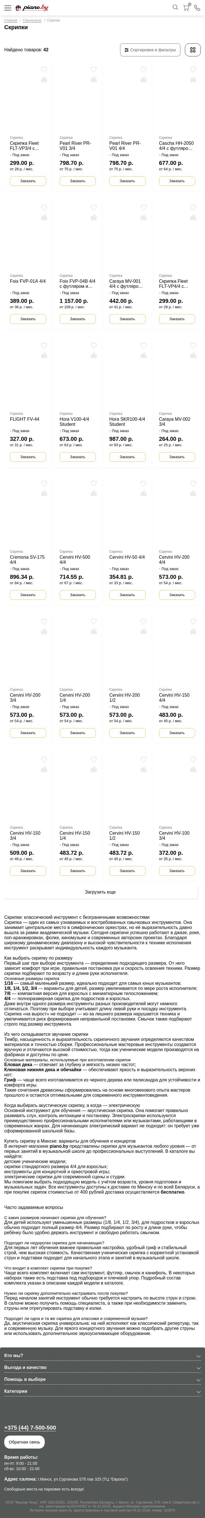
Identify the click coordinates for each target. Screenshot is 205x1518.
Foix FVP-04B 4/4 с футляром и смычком (77, 284)
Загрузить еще (100, 892)
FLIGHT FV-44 (24, 419)
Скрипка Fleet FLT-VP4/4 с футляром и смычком (173, 284)
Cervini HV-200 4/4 (174, 560)
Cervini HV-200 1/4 (75, 698)
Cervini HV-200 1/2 (124, 698)
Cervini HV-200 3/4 (25, 698)
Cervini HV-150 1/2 (124, 836)
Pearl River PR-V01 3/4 (75, 146)
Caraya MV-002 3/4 (175, 422)
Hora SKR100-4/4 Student (127, 422)
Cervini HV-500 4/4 (75, 560)
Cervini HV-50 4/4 (127, 557)
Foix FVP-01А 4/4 (28, 281)
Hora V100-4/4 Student (74, 422)
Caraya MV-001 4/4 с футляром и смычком (127, 284)
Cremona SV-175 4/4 (27, 560)
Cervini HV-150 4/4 (174, 698)
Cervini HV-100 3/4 (174, 836)
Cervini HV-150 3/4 (25, 836)
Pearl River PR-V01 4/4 (125, 146)
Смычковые (32, 20)
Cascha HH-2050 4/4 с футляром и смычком (177, 146)
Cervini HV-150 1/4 (75, 836)
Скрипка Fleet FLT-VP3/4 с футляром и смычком (24, 146)
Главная (10, 20)
